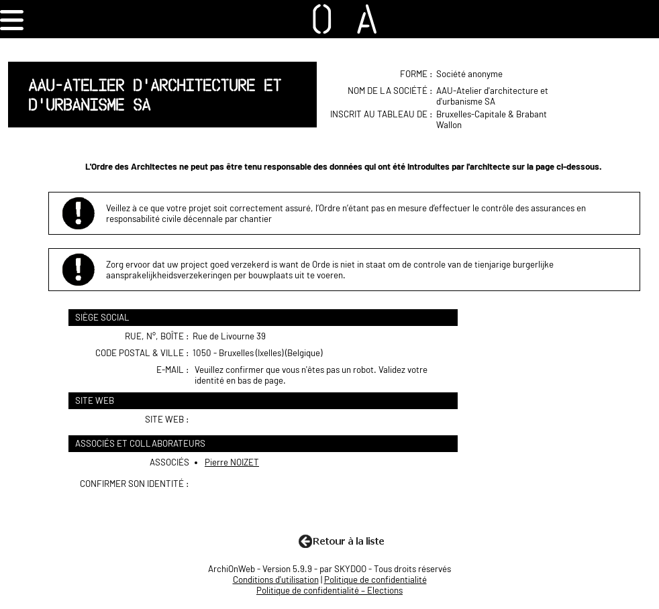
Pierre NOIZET (232, 462)
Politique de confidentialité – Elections (329, 590)
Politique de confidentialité (375, 579)
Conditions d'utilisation (276, 579)
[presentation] (297, 504)
